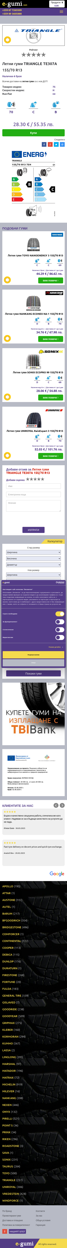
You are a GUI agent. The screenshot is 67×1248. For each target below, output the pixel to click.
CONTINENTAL (11, 941)
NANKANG (9, 1098)
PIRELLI (7, 1118)
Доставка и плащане (12, 1220)
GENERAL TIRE (11, 995)
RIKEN (6, 1139)
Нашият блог (17, 1231)
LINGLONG (9, 1057)
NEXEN (7, 1105)
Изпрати (33, 529)
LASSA (6, 1050)
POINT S (7, 1125)
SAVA (5, 1152)
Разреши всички (33, 655)
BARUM (7, 913)
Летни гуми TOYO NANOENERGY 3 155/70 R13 (35, 255)
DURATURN (9, 968)
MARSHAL (8, 1064)
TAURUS (7, 1166)
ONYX (6, 1111)
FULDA (6, 988)
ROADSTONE (10, 1146)
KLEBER (7, 1029)
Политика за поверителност (16, 1224)
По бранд (7, 1210)
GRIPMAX (8, 1023)
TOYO (6, 1173)
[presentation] (25, 520)
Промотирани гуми (11, 1215)
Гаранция (40, 1224)
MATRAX (8, 1077)
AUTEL (6, 906)
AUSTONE (8, 900)
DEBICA (7, 954)
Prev (56, 805)
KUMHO (7, 1043)
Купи (33, 132)
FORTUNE (8, 982)
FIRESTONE (9, 975)
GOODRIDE (9, 1009)
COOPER (8, 947)
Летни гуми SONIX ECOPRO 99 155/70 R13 (38, 372)
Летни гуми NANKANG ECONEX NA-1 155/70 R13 (34, 313)
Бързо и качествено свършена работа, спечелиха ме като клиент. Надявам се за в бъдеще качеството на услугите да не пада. (33, 819)
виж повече (50, 280)
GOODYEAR (9, 1016)
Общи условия (43, 1220)
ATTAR (6, 893)
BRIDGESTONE (11, 927)
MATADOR (9, 1070)
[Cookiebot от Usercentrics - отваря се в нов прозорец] (50, 582)
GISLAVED (8, 1002)
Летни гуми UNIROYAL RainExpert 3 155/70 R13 (35, 430)
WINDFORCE (10, 1200)
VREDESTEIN (10, 1193)
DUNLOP (8, 961)
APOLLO (7, 886)
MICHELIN (8, 1084)
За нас (39, 1215)
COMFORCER (10, 934)
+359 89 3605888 (12, 13)
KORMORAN (10, 1036)
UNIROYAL (9, 1187)
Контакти (40, 1210)
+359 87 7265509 (12, 10)
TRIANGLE (8, 1180)
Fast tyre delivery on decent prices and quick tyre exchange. (33, 847)
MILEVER (8, 1091)
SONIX (6, 1159)
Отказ (33, 663)
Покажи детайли (55, 647)
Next (62, 805)
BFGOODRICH (11, 920)
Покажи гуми (33, 673)
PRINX (6, 1132)
